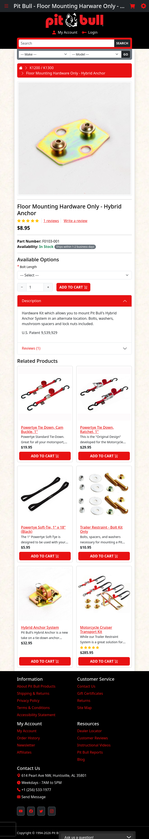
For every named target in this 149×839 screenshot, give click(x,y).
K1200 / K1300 (42, 67)
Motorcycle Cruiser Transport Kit (96, 629)
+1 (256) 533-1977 (36, 789)
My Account (64, 32)
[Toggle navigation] (6, 6)
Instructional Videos (94, 745)
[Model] (96, 54)
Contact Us (86, 686)
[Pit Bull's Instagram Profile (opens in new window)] (52, 811)
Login (89, 32)
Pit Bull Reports (90, 752)
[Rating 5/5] (28, 220)
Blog (81, 759)
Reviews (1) (31, 348)
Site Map (84, 707)
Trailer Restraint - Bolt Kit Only (101, 529)
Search (122, 43)
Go (125, 54)
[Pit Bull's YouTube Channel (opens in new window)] (21, 811)
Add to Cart (73, 287)
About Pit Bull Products (36, 686)
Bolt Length (28, 267)
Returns (83, 700)
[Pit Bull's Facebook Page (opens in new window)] (31, 811)
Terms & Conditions (33, 707)
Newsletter (26, 745)
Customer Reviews (92, 738)
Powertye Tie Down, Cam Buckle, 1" (42, 429)
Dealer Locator (89, 730)
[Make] (44, 54)
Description (31, 300)
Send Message (33, 796)
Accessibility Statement (36, 714)
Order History (28, 738)
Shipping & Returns (33, 693)
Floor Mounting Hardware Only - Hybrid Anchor (65, 73)
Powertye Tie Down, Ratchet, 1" (97, 429)
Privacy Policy (28, 700)
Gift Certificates (90, 693)
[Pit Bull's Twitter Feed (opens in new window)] (41, 811)
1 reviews (51, 220)
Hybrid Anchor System (40, 627)
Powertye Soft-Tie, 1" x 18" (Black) (43, 529)
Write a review (75, 220)
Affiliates (24, 752)
